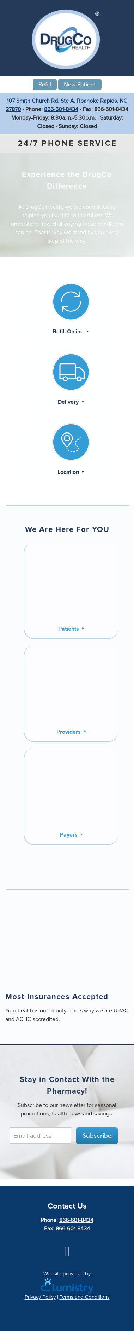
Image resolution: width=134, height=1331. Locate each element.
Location (68, 472)
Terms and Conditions (85, 1297)
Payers (69, 835)
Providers (69, 732)
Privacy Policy (40, 1297)
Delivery (69, 402)
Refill (44, 84)
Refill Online (69, 331)
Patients (69, 629)
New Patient (80, 84)
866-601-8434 (61, 109)
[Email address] (41, 1135)
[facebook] (67, 1251)
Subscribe (97, 1135)
